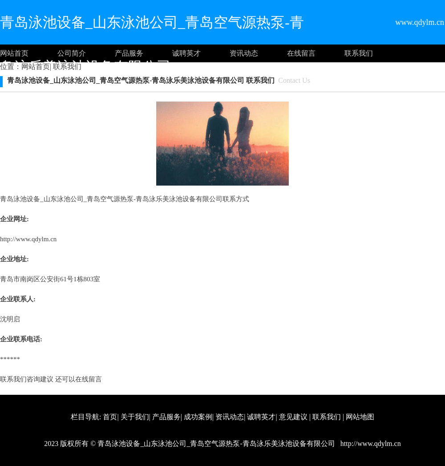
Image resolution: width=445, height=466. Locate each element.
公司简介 (71, 53)
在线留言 (301, 53)
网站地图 (360, 417)
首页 (110, 417)
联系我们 (358, 53)
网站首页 (14, 53)
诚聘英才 (186, 53)
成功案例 (198, 417)
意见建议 (293, 417)
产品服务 (129, 53)
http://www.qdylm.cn (28, 239)
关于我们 (135, 417)
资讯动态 (244, 53)
